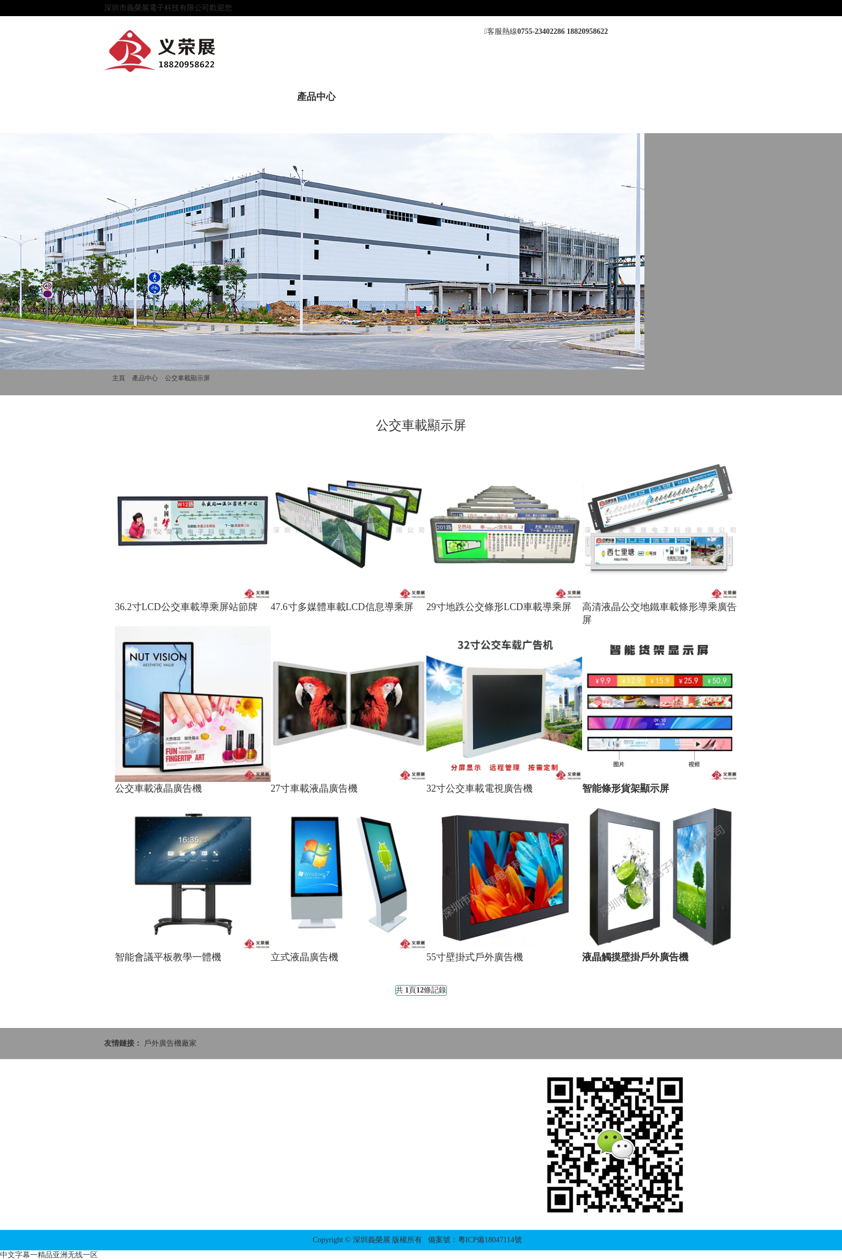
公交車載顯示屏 (187, 378)
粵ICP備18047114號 (490, 1240)
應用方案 (498, 96)
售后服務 (437, 96)
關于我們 (195, 96)
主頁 (118, 378)
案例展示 (377, 96)
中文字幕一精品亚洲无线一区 (49, 1255)
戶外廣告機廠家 (170, 1043)
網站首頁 (134, 96)
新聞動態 (255, 96)
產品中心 (316, 96)
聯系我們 (559, 96)
